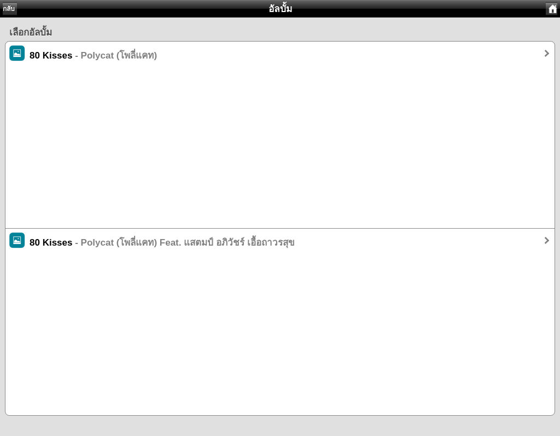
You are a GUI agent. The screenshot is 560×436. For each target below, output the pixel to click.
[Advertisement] (280, 151)
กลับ (9, 9)
